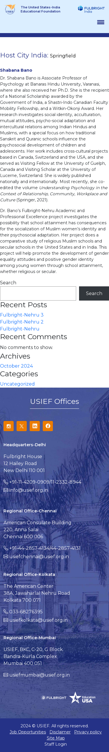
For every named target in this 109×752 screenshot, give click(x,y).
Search (8, 282)
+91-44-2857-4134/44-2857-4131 (45, 548)
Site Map (56, 738)
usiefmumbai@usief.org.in (39, 675)
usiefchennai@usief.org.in (39, 556)
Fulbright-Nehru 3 (22, 315)
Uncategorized (17, 384)
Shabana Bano (16, 70)
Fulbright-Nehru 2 (22, 322)
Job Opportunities (28, 732)
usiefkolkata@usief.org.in (38, 620)
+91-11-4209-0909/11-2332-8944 (45, 482)
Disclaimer (60, 732)
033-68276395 (26, 611)
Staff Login (55, 744)
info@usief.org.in (28, 490)
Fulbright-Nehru (20, 329)
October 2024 (16, 366)
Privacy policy (88, 732)
